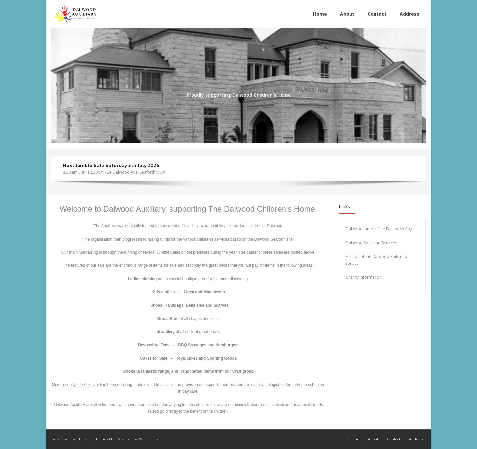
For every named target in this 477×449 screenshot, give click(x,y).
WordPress (148, 439)
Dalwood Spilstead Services (371, 242)
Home (354, 439)
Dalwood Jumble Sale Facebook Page (380, 229)
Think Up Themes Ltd (96, 439)
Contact (393, 439)
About (373, 439)
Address (416, 439)
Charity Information (364, 277)
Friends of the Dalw (363, 256)
